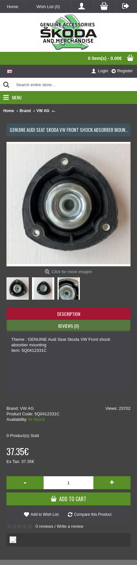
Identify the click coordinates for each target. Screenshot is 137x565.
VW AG (27, 408)
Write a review (70, 526)
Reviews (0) (68, 325)
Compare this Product (92, 514)
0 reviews (44, 526)
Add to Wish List (45, 514)
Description (68, 313)
